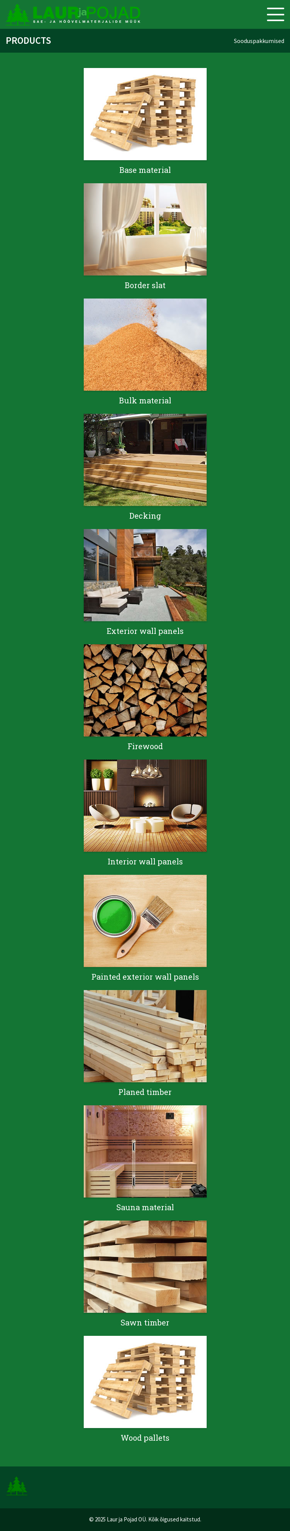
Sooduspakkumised (259, 41)
